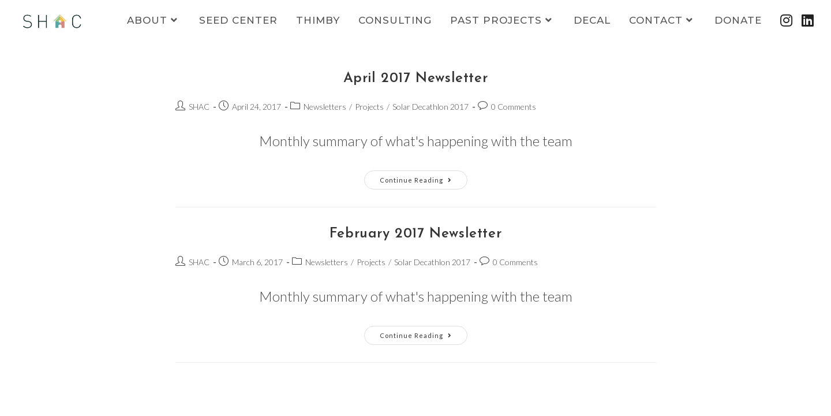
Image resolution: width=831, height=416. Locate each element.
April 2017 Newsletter (415, 79)
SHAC (199, 107)
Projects (369, 107)
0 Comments (513, 107)
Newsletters (325, 107)
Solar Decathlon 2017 (430, 107)
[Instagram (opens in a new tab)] (786, 20)
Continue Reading (423, 182)
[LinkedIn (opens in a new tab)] (807, 20)
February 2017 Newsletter (415, 234)
